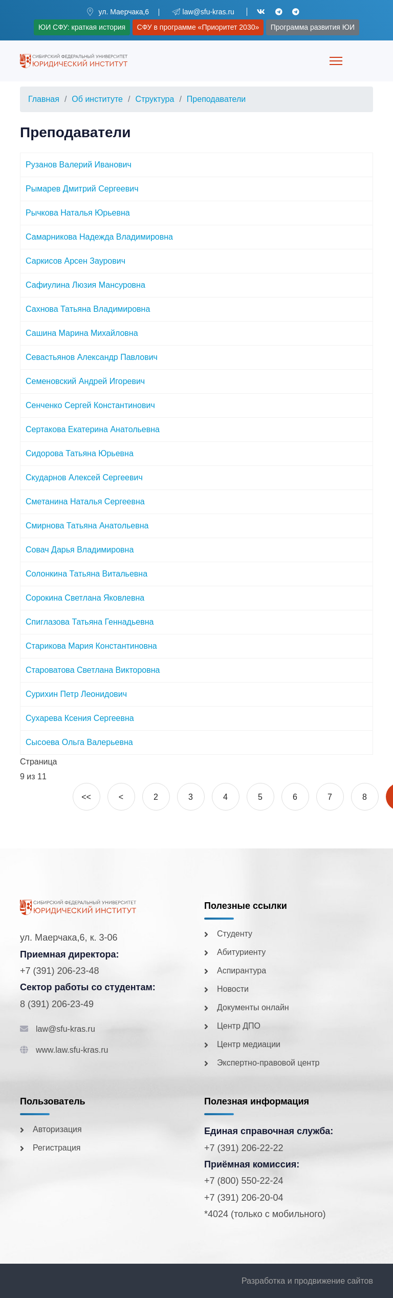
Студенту (234, 933)
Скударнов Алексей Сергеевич (84, 477)
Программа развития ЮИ (313, 27)
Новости (233, 989)
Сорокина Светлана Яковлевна (85, 597)
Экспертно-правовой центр (268, 1062)
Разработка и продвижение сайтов (307, 1280)
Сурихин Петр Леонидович (76, 694)
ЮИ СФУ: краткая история (81, 27)
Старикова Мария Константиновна (91, 646)
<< (86, 797)
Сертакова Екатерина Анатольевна (93, 429)
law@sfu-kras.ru (65, 1029)
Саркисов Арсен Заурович (75, 261)
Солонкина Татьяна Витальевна (86, 573)
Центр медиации (248, 1044)
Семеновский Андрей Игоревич (85, 381)
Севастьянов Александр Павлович (92, 357)
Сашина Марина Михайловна (82, 333)
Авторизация (57, 1129)
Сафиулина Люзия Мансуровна (85, 285)
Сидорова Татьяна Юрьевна (80, 453)
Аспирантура (241, 970)
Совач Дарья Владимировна (80, 549)
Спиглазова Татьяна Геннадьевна (90, 622)
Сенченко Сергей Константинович (90, 405)
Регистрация (57, 1147)
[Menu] (336, 60)
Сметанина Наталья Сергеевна (85, 501)
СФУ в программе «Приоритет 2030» (198, 27)
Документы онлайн (253, 1007)
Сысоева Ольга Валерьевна (79, 742)
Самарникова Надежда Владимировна (99, 236)
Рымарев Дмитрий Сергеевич (82, 188)
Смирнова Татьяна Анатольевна (87, 525)
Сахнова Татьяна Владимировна (88, 309)
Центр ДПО (238, 1026)
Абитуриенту (241, 952)
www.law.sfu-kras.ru (72, 1050)
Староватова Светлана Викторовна (93, 670)
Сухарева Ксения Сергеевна (80, 718)
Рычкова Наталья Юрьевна (78, 212)
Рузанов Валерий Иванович (79, 164)
